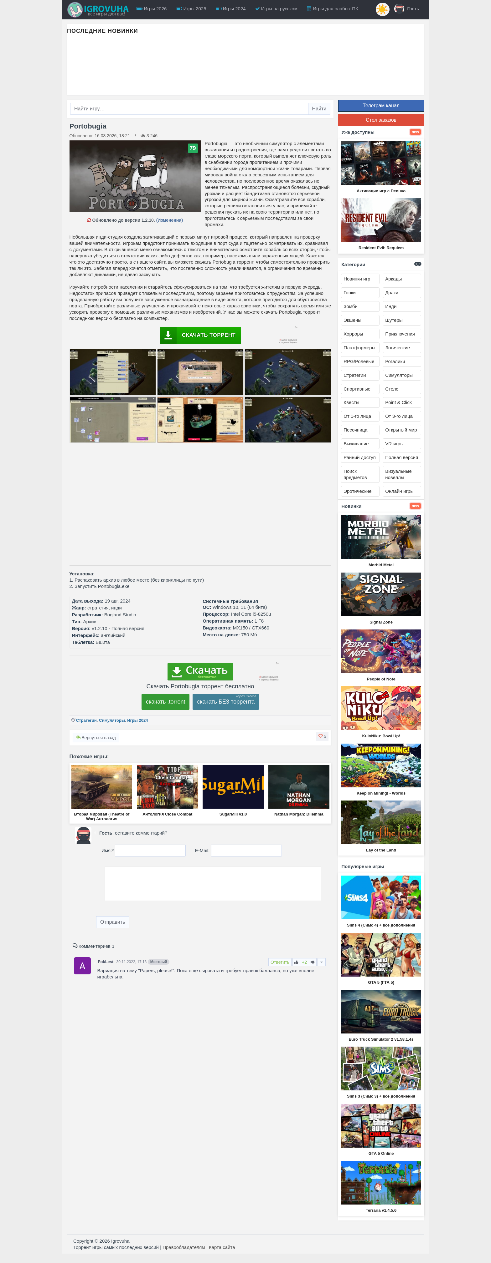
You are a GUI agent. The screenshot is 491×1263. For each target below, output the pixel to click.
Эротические (357, 491)
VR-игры (394, 443)
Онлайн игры (399, 491)
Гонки (350, 292)
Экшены (352, 320)
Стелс (391, 389)
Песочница (355, 429)
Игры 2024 (231, 8)
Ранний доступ (360, 457)
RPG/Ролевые (359, 361)
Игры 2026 (152, 8)
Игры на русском (276, 8)
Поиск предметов (355, 474)
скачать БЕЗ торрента (226, 702)
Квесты (351, 402)
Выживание (356, 443)
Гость (406, 9)
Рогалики (395, 361)
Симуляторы (112, 720)
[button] (322, 736)
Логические (397, 347)
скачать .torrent (165, 702)
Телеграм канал (381, 105)
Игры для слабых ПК (332, 8)
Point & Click (398, 402)
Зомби (351, 306)
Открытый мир (401, 429)
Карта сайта (222, 1247)
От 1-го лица (357, 416)
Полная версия (401, 457)
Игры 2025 (191, 8)
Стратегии (86, 720)
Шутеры (393, 320)
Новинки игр (357, 278)
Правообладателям (184, 1247)
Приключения (400, 333)
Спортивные (357, 389)
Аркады (393, 278)
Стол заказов (381, 120)
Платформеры (359, 347)
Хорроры (353, 333)
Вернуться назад (96, 737)
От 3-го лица (399, 416)
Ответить (280, 962)
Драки (391, 292)
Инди (390, 306)
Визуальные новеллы (398, 474)
